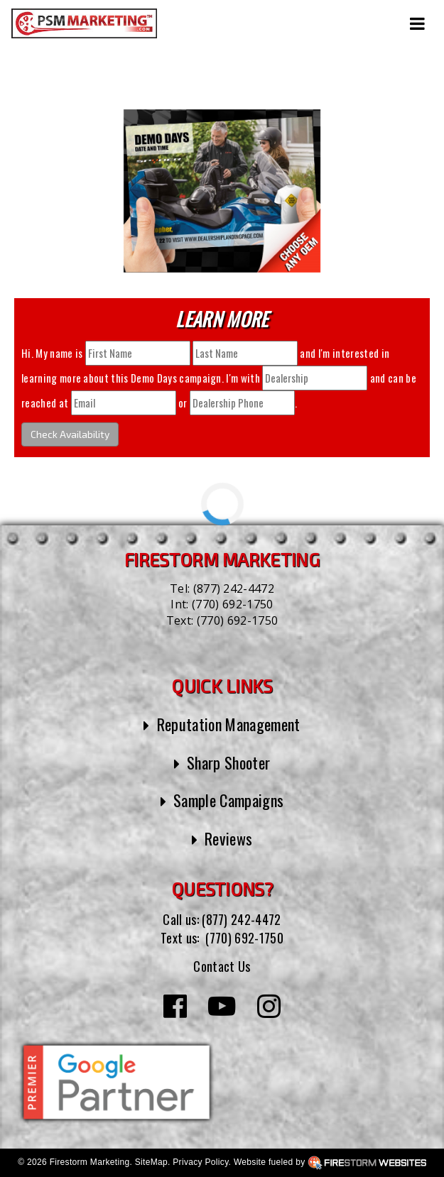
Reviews (228, 838)
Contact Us (221, 965)
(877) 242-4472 (233, 588)
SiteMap (151, 1162)
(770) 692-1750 (232, 604)
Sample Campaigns (228, 800)
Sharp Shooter (228, 762)
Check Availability (70, 434)
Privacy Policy (200, 1162)
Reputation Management (228, 724)
